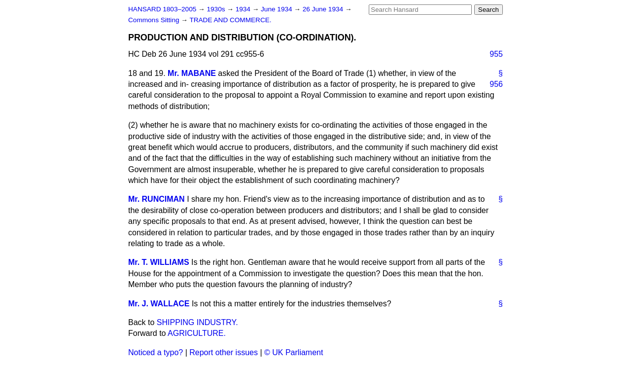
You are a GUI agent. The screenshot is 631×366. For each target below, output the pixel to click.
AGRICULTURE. (197, 333)
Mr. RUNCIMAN (156, 199)
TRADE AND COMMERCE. (230, 20)
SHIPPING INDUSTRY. (197, 322)
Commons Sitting (154, 20)
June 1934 (277, 9)
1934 (244, 9)
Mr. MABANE (192, 73)
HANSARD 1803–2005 (162, 9)
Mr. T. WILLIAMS (158, 262)
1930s (217, 9)
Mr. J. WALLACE (158, 303)
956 (496, 84)
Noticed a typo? (155, 352)
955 (496, 54)
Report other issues (223, 352)
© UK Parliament (293, 352)
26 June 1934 (324, 9)
